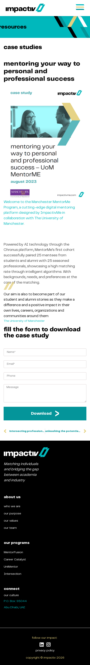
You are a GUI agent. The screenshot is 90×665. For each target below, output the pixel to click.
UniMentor (11, 566)
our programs (16, 543)
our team (10, 528)
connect (12, 589)
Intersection (12, 573)
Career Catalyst (15, 559)
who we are (12, 506)
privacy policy (45, 650)
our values (11, 520)
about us (12, 497)
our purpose (12, 513)
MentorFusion (13, 552)
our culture (11, 595)
